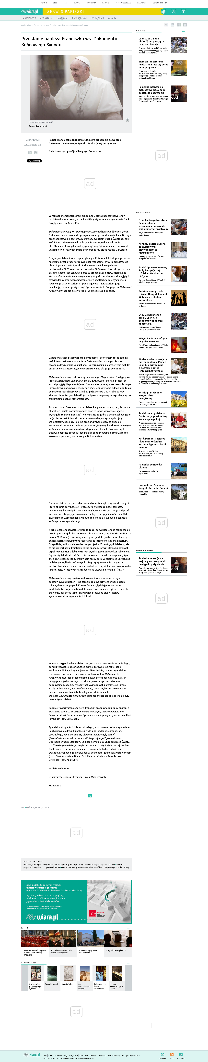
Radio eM (106, 3)
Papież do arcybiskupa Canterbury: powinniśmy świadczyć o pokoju (153, 416)
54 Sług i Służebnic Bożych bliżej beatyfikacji (150, 395)
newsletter (162, 1054)
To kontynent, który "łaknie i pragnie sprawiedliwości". (150, 328)
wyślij (30, 152)
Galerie (24, 928)
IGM (50, 1055)
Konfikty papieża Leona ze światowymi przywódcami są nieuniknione (152, 248)
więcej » (45, 954)
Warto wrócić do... (29, 963)
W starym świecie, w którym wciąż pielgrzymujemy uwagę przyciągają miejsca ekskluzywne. (153, 50)
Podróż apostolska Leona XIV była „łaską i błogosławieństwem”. (153, 346)
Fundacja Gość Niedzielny (109, 1055)
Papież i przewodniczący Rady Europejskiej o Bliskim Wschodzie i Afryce (153, 272)
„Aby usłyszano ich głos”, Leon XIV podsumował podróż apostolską (150, 319)
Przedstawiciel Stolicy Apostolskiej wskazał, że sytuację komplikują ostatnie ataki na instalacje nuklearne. (153, 74)
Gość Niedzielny (123, 3)
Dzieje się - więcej (144, 212)
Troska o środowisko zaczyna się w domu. (152, 305)
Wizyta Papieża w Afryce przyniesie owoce (97, 864)
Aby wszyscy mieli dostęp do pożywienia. (151, 234)
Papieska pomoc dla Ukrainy (117, 867)
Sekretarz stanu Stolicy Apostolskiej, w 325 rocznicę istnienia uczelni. (151, 453)
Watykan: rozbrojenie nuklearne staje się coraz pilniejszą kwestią (153, 64)
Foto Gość (84, 1055)
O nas (44, 1055)
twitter (185, 24)
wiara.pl (32, 11)
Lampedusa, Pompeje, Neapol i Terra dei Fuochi (153, 487)
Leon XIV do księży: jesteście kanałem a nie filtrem (82, 867)
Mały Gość (141, 3)
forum (44, 3)
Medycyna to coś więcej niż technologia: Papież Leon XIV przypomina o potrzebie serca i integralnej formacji (153, 365)
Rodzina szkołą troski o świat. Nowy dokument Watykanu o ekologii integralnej (153, 296)
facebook (179, 24)
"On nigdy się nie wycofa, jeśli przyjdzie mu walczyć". (151, 257)
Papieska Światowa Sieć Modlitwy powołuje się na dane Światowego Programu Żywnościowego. (153, 98)
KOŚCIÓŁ (30, 807)
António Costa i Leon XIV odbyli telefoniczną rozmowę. (152, 281)
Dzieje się (140, 31)
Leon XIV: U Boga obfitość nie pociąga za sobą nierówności (152, 41)
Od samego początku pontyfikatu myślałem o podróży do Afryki (50, 864)
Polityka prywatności (131, 1055)
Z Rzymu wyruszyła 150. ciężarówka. (149, 472)
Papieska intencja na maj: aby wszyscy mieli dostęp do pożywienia (152, 89)
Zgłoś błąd (181, 1054)
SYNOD (45, 807)
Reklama (93, 1055)
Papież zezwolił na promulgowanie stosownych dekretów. (153, 403)
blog (55, 3)
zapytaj (77, 3)
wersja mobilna (160, 3)
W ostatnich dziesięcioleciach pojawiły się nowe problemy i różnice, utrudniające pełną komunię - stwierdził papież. (151, 426)
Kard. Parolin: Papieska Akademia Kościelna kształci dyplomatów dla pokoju (153, 443)
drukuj (35, 152)
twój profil (174, 11)
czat (66, 3)
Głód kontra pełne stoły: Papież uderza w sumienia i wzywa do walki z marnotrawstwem (153, 225)
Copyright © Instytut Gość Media (55, 1059)
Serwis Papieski (65, 11)
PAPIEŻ (38, 807)
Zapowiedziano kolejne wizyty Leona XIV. (151, 493)
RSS (171, 1054)
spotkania (91, 3)
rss (172, 24)
